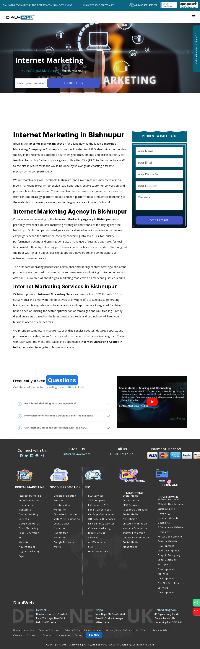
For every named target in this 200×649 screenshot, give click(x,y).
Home (25, 71)
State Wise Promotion (66, 519)
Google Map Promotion (60, 535)
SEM (90, 546)
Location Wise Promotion (62, 507)
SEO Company (96, 500)
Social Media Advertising (130, 517)
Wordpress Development (166, 567)
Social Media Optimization (131, 498)
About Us (29, 630)
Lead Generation (29, 533)
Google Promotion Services (64, 498)
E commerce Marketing (26, 507)
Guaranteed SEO (98, 551)
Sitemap (47, 635)
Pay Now (94, 635)
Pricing (78, 635)
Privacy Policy (72, 630)
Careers (17, 635)
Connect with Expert (196, 48)
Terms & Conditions (50, 630)
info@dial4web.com (76, 454)
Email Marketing (28, 528)
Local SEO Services (99, 509)
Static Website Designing (166, 511)
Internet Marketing (30, 495)
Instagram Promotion (136, 537)
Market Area (63, 635)
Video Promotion (29, 500)
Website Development (171, 504)
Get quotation (73, 83)
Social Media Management (131, 544)
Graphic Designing (169, 555)
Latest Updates (92, 630)
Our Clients (142, 630)
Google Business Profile (63, 544)
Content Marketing (99, 528)
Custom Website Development (168, 544)
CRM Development (169, 550)
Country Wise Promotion (61, 526)
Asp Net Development (171, 583)
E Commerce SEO (98, 505)
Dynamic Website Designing (168, 520)
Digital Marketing (44, 71)
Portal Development (170, 536)
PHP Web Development (166, 576)
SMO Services (131, 505)
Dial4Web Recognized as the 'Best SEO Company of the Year (39, 5)
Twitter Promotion (134, 533)
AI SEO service (96, 542)
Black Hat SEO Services (96, 535)
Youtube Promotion (135, 528)
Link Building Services (101, 523)
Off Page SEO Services (101, 519)
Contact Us (33, 635)
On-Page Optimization (101, 514)
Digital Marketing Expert (29, 554)
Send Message (159, 220)
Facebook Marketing (135, 509)
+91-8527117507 (121, 454)
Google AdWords (29, 523)
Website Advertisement (28, 544)
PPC (21, 537)
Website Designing (169, 499)
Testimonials (160, 630)
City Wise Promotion (65, 514)
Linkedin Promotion (135, 523)
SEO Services (96, 495)
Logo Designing (167, 559)
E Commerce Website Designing (170, 530)
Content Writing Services (28, 517)
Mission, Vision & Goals (119, 630)
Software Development (166, 590)
